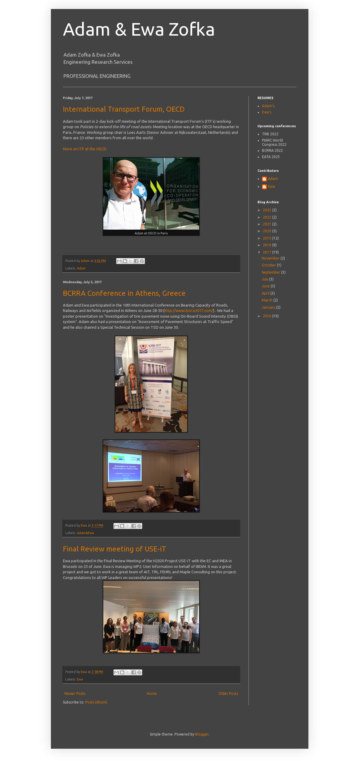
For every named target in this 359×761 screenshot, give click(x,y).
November (271, 258)
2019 (267, 238)
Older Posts (228, 693)
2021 (267, 224)
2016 (267, 316)
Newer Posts (74, 693)
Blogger (201, 734)
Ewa (80, 679)
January (269, 307)
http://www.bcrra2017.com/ (188, 310)
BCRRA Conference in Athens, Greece (124, 293)
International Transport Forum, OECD (124, 109)
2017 (267, 252)
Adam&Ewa (85, 533)
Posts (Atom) (96, 702)
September (271, 272)
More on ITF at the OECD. (85, 149)
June (266, 286)
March (267, 300)
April (266, 293)
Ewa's (266, 112)
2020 (267, 231)
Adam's (268, 106)
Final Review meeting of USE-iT (114, 549)
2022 (267, 217)
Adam (81, 268)
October (269, 265)
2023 (267, 210)
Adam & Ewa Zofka (139, 29)
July (265, 279)
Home (152, 693)
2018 (267, 245)
